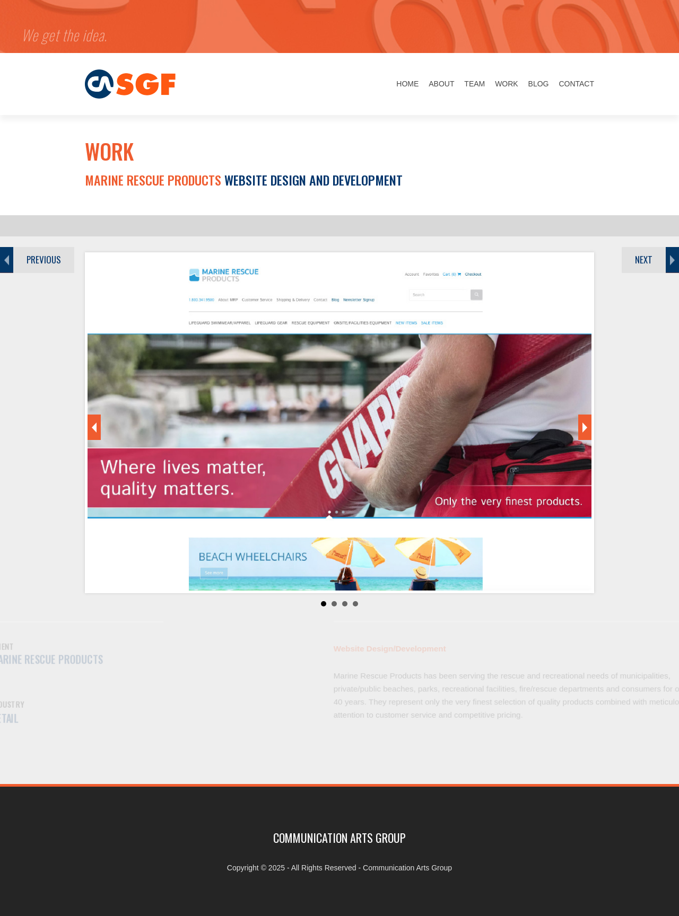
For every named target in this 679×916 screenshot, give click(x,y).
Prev (94, 427)
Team (474, 84)
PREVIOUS (44, 259)
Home (407, 84)
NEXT (643, 259)
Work (506, 84)
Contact (576, 84)
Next (584, 427)
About (441, 84)
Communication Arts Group (407, 868)
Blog (538, 84)
